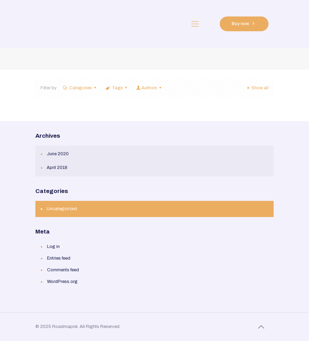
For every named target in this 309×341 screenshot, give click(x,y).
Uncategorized (62, 208)
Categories (80, 88)
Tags (116, 88)
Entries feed (58, 258)
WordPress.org (62, 281)
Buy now (244, 23)
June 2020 (58, 153)
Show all (256, 88)
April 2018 (57, 167)
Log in (53, 246)
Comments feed (63, 270)
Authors (149, 88)
